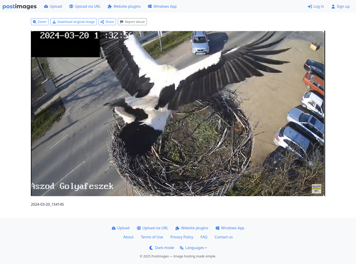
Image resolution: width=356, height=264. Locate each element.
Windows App (162, 6)
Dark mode (161, 247)
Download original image (73, 22)
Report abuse (132, 22)
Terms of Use (152, 236)
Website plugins (124, 6)
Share (107, 22)
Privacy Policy (181, 236)
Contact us (224, 236)
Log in (316, 6)
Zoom (40, 22)
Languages (192, 247)
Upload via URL (85, 6)
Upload (53, 6)
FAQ (203, 236)
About (128, 236)
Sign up (340, 6)
